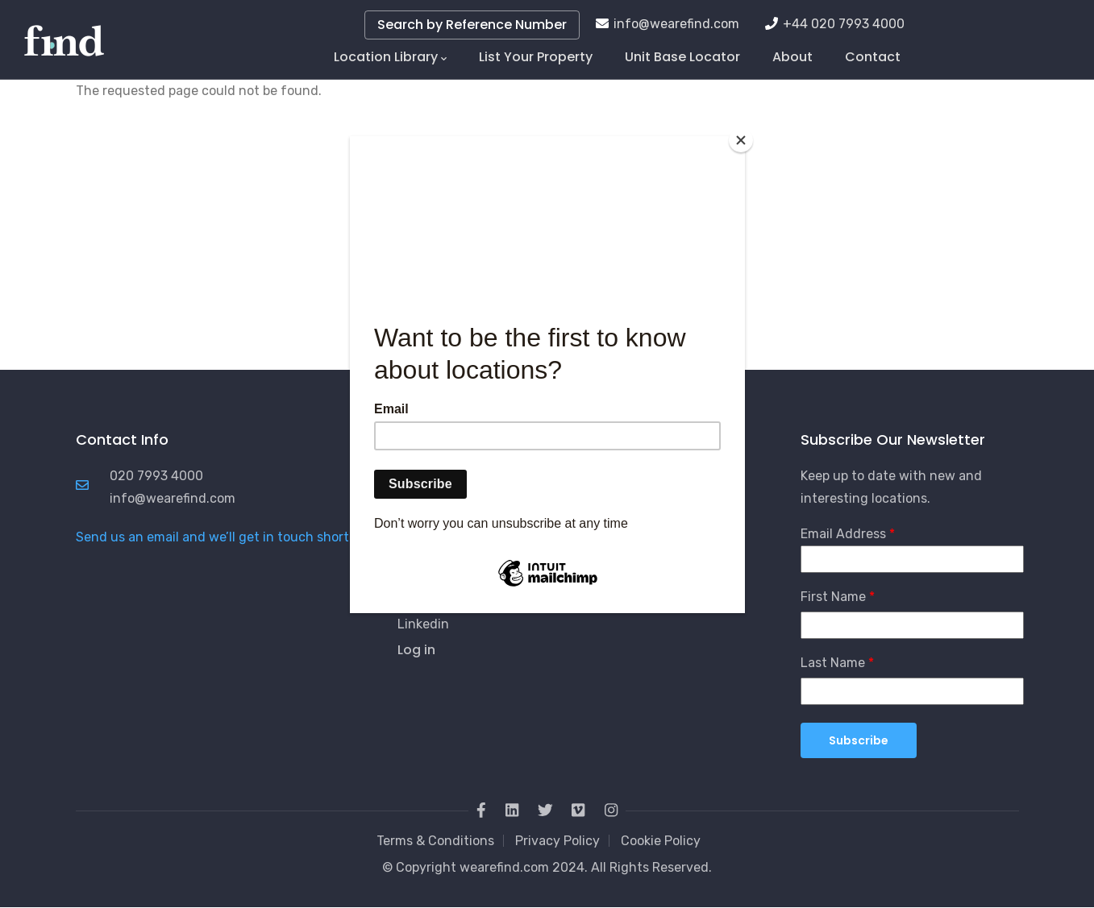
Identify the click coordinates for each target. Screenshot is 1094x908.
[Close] (741, 140)
